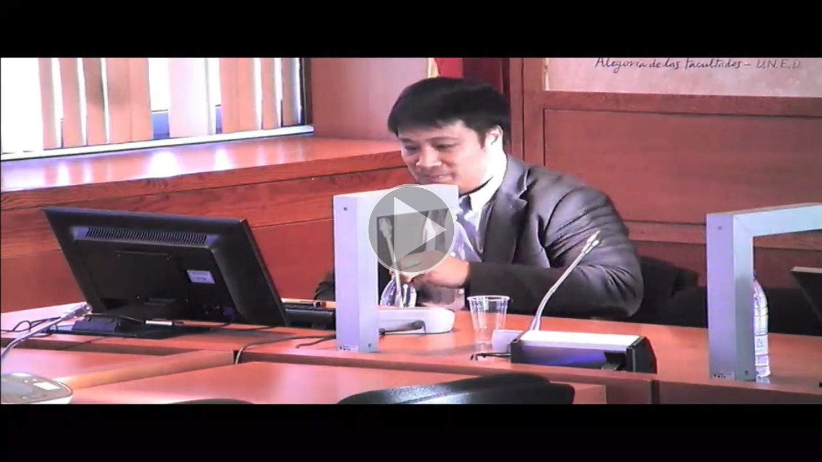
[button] (411, 231)
